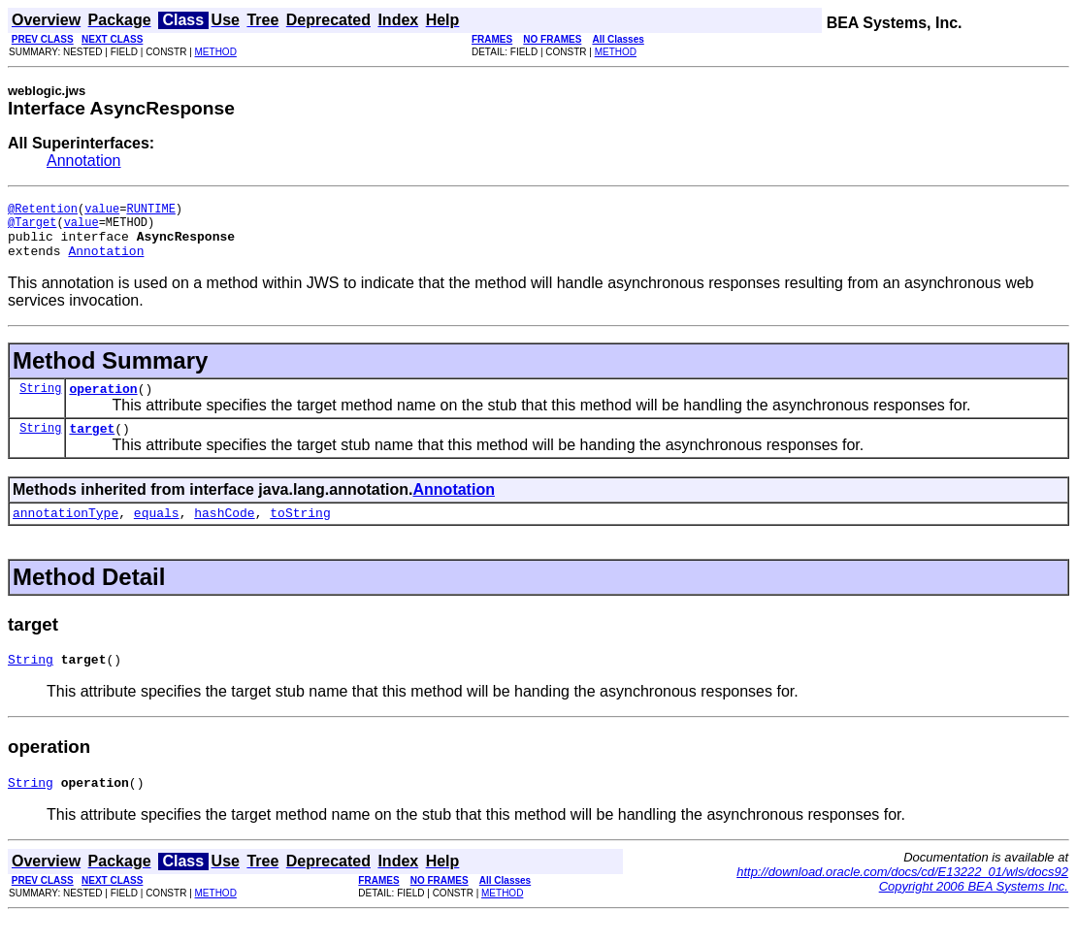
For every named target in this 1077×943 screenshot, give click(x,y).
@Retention (43, 211)
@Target (32, 227)
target (91, 445)
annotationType (65, 532)
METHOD (216, 52)
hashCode (224, 532)
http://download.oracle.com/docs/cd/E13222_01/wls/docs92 (902, 898)
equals (157, 532)
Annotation (84, 160)
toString (300, 532)
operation (103, 402)
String (40, 402)
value (101, 211)
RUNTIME (150, 211)
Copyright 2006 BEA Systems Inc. (973, 912)
